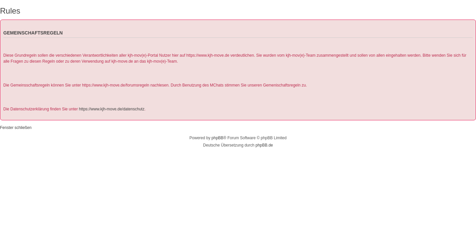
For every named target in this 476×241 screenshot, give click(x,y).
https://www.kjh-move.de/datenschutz (111, 109)
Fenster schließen (15, 127)
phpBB (217, 138)
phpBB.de (264, 145)
